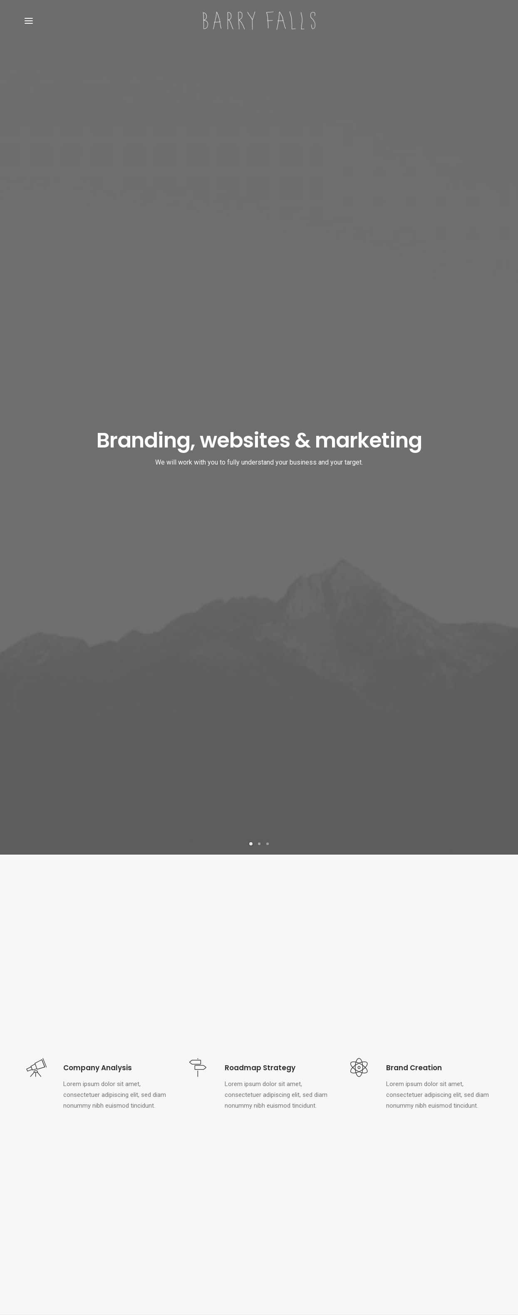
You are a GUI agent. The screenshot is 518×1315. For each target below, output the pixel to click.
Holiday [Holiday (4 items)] (455, 1185)
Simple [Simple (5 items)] (425, 1199)
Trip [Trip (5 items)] (447, 1212)
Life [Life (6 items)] (480, 1185)
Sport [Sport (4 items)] (453, 1199)
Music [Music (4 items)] (399, 1199)
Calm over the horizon (297, 1204)
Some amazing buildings (179, 1236)
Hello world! (283, 1184)
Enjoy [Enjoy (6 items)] (426, 1185)
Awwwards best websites (181, 1210)
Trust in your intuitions (176, 1197)
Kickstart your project (259, 1077)
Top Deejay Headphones (179, 1184)
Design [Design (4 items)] (400, 1185)
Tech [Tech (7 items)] (397, 1212)
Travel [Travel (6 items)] (422, 1212)
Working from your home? (182, 1224)
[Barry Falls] (259, 20)
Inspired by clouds (291, 1224)
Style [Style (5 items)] (479, 1199)
